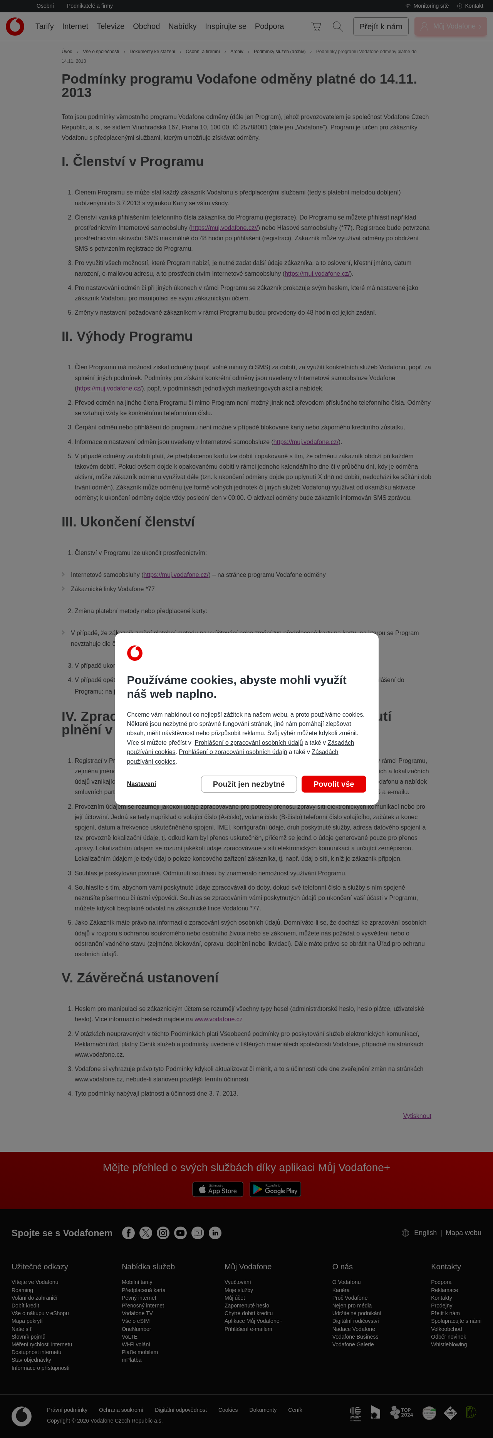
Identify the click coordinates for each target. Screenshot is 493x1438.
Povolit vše (334, 784)
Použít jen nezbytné (249, 784)
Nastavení (141, 784)
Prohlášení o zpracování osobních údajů (249, 742)
